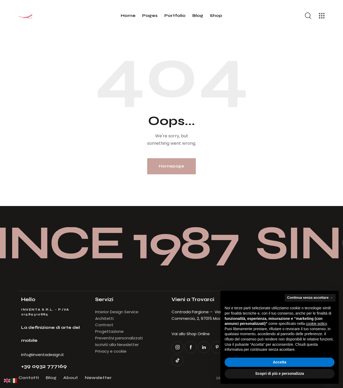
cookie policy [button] (316, 323)
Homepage (171, 166)
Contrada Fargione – (193, 312)
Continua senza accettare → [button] (310, 298)
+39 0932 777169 (44, 366)
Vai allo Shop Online (191, 333)
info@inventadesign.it (42, 354)
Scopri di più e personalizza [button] (279, 373)
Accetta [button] (279, 362)
